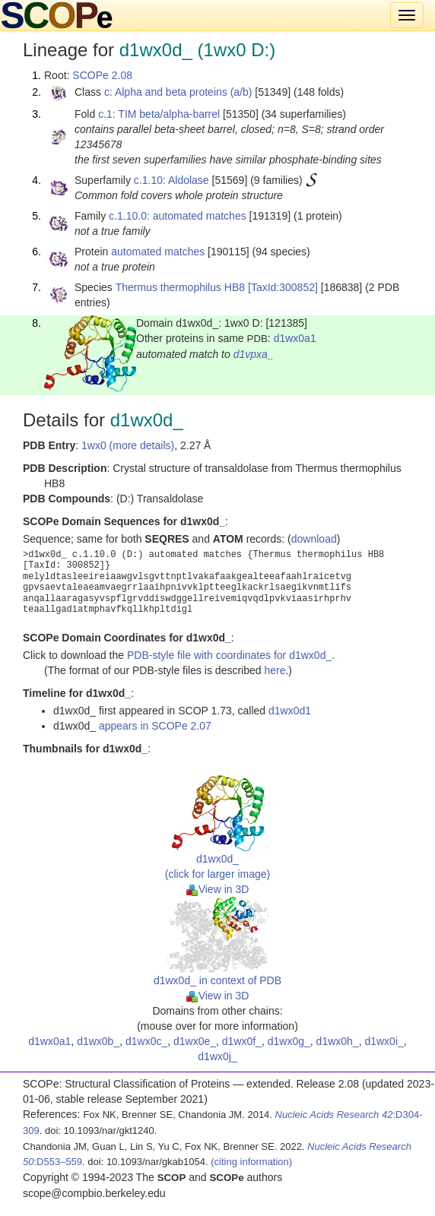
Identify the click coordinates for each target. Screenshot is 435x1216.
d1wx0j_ (217, 1056)
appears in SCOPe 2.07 (155, 726)
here (274, 670)
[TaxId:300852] (283, 287)
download (314, 539)
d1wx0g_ (289, 1041)
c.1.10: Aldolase (171, 180)
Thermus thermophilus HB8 (180, 287)
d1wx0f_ (242, 1041)
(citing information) (251, 1161)
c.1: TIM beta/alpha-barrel (159, 114)
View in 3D (217, 889)
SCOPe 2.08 (102, 75)
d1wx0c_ (146, 1041)
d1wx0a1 (295, 338)
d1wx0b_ (98, 1041)
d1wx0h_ (337, 1041)
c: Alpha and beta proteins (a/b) (178, 92)
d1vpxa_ (253, 354)
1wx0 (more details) (127, 445)
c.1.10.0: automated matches (177, 216)
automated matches (158, 251)
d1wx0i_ (383, 1041)
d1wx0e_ (194, 1041)
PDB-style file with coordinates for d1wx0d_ (229, 655)
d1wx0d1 (289, 711)
